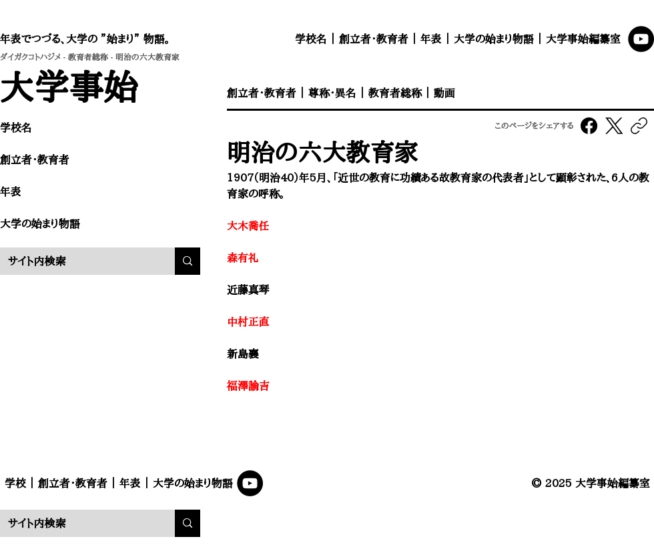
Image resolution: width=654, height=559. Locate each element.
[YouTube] (641, 39)
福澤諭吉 (248, 385)
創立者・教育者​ (34, 159)
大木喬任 (248, 225)
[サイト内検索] (77, 261)
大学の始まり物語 (494, 38)
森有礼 (243, 257)
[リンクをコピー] (639, 125)
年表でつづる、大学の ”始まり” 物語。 (85, 38)
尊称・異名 (332, 92)
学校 (15, 483)
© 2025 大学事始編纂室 (590, 483)
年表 (431, 38)
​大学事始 (69, 86)
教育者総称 (88, 57)
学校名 (311, 38)
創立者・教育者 (373, 38)
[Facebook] (589, 125)
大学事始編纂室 (583, 38)
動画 (444, 92)
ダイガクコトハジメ (30, 57)
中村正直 (248, 321)
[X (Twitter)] (614, 125)
